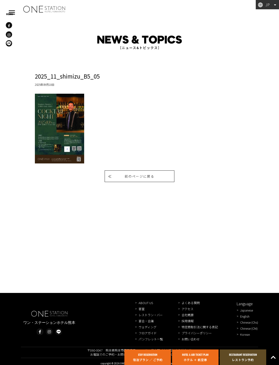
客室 (142, 309)
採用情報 (188, 321)
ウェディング (147, 327)
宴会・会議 (146, 321)
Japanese (246, 310)
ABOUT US (146, 303)
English (244, 316)
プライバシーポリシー (197, 333)
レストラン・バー (151, 315)
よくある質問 (191, 303)
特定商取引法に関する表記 (200, 327)
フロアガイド (148, 333)
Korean (245, 334)
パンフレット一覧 (151, 339)
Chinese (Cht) (249, 328)
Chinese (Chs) (249, 322)
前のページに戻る (139, 176)
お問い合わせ (191, 339)
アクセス (187, 309)
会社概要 (188, 315)
